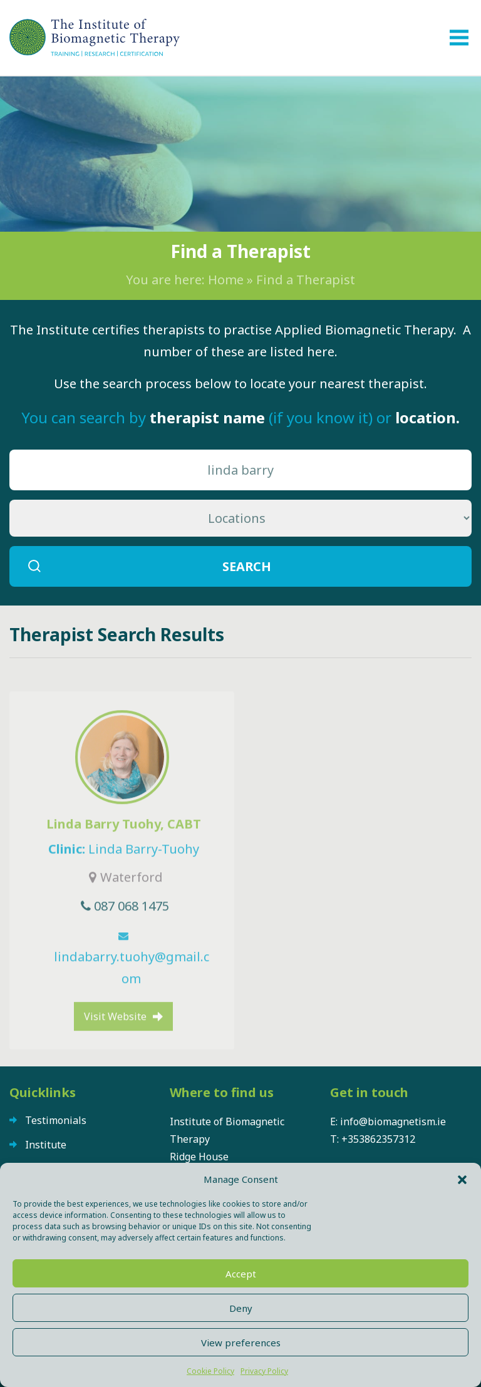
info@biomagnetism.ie (393, 1121)
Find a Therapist (305, 279)
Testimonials (55, 1120)
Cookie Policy (210, 1371)
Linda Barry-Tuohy (143, 882)
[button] (462, 1179)
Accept (240, 1273)
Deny (240, 1308)
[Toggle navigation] (459, 37)
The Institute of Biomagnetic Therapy (94, 37)
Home (226, 279)
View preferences (241, 1342)
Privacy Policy (264, 1371)
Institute (45, 1145)
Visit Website (115, 1050)
